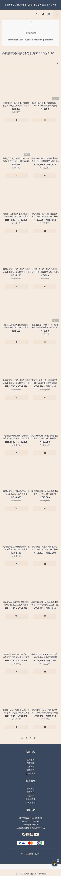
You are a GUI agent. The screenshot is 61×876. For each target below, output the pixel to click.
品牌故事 (30, 759)
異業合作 (30, 766)
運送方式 (30, 792)
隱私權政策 (30, 802)
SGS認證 (30, 770)
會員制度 (30, 788)
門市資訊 (30, 763)
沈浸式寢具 (30, 773)
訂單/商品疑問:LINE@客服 (30, 817)
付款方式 (30, 795)
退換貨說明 (30, 799)
